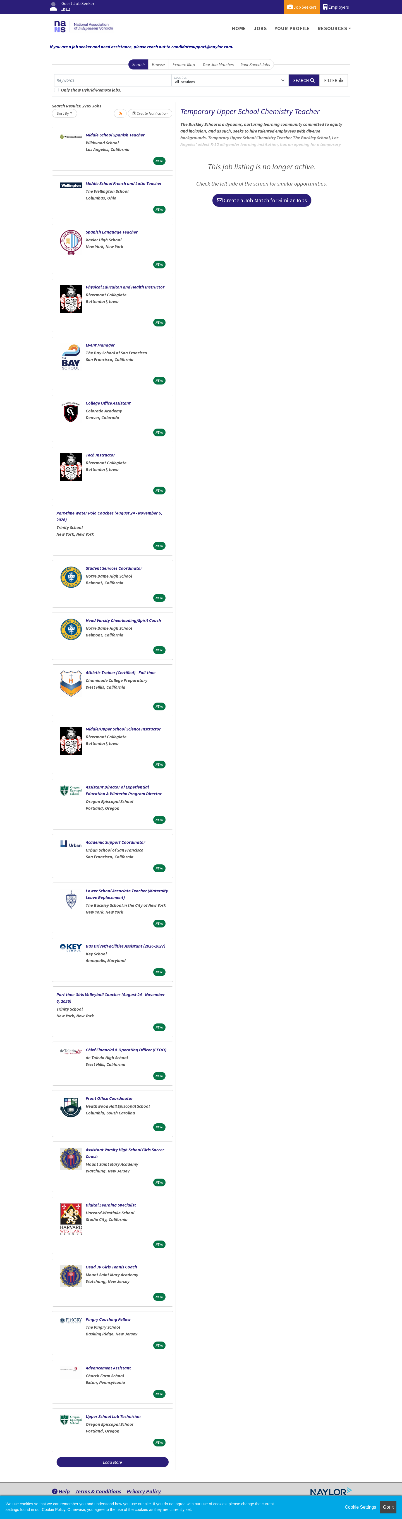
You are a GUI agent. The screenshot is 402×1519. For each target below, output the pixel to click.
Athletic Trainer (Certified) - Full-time (120, 672)
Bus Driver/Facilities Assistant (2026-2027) (125, 946)
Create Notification (150, 113)
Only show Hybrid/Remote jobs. (91, 90)
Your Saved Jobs (255, 64)
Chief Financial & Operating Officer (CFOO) (126, 1049)
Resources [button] (332, 28)
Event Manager (100, 345)
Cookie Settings (360, 1507)
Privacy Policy (144, 1491)
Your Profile (292, 28)
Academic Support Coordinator (115, 842)
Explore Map (184, 64)
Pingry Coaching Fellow (108, 1319)
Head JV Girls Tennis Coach (111, 1267)
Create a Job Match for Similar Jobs (262, 200)
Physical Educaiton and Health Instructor (125, 287)
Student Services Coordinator (114, 568)
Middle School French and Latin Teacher (124, 183)
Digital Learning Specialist (111, 1205)
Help (61, 1491)
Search (138, 64)
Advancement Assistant (108, 1368)
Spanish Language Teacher (112, 232)
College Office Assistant (108, 403)
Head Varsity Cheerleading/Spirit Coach (123, 620)
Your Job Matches (218, 64)
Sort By (63, 113)
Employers (336, 6)
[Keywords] (112, 80)
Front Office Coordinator (109, 1098)
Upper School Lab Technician (113, 1416)
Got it (388, 1507)
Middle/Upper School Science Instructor (123, 729)
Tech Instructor (100, 455)
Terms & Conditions (98, 1491)
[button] (333, 80)
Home (239, 28)
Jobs (260, 28)
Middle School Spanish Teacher (115, 135)
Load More (112, 1462)
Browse (158, 64)
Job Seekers (302, 6)
